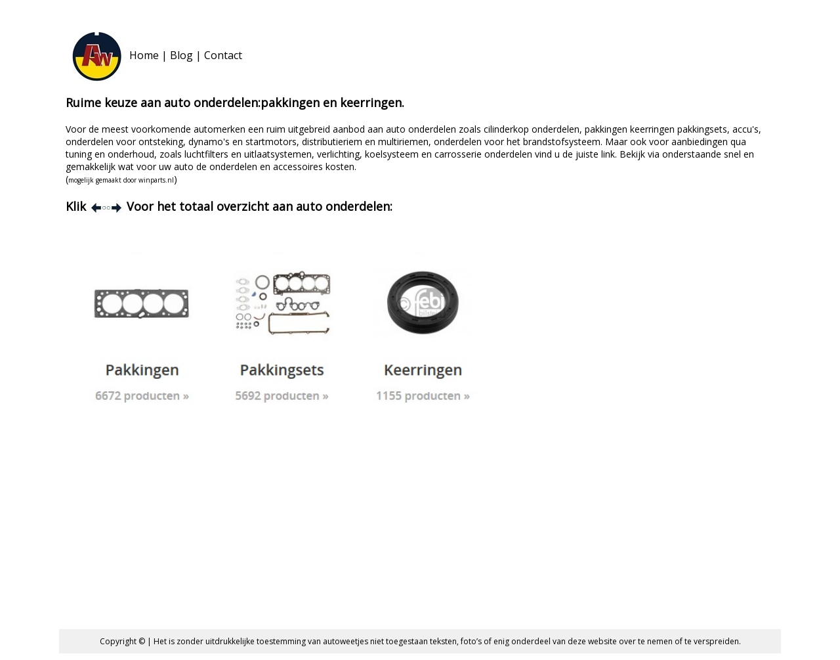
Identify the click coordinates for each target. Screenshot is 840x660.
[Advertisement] (420, 524)
